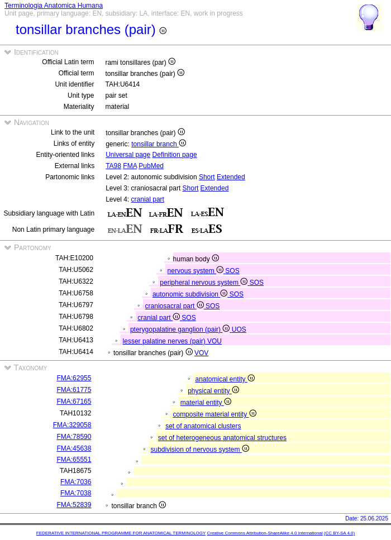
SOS (232, 271)
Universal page (128, 155)
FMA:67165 (73, 401)
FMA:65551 (73, 459)
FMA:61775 (73, 390)
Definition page (174, 155)
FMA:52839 (73, 505)
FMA (130, 166)
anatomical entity (224, 379)
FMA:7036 (75, 482)
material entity (205, 403)
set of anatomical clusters (203, 426)
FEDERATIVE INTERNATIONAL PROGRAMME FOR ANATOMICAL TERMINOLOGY (121, 533)
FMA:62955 (73, 378)
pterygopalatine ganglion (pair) (181, 329)
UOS (239, 329)
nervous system (197, 271)
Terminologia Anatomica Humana (53, 5)
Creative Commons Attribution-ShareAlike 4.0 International (264, 533)
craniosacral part (175, 306)
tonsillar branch (158, 144)
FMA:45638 (73, 448)
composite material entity (214, 414)
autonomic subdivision (191, 294)
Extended (231, 177)
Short (207, 177)
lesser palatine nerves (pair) (165, 341)
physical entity (213, 391)
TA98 (113, 166)
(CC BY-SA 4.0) (339, 533)
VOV (201, 353)
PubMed (151, 166)
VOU (214, 341)
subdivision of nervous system (199, 449)
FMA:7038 (75, 493)
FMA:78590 (73, 437)
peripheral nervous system (204, 282)
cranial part (147, 199)
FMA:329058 (72, 425)
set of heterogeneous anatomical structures (222, 438)
